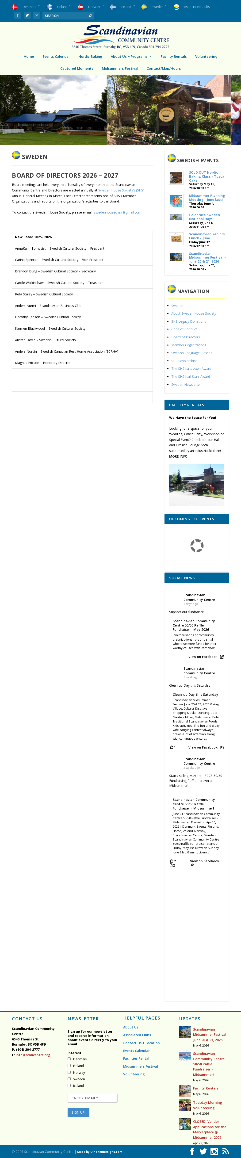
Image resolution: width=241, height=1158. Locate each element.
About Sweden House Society (193, 313)
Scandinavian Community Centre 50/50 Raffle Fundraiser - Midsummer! (194, 804)
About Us (130, 1027)
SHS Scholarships (184, 361)
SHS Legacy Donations (188, 321)
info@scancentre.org (32, 1055)
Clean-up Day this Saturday (195, 694)
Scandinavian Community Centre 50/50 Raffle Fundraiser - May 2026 (194, 625)
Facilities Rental (136, 1058)
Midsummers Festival (120, 68)
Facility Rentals (174, 56)
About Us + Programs (129, 56)
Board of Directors (185, 337)
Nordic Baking (90, 56)
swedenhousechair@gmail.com (117, 212)
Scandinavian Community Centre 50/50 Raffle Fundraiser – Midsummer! (209, 1064)
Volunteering (206, 56)
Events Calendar (56, 56)
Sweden (177, 305)
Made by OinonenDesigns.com (99, 1152)
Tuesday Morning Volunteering (207, 1105)
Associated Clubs (137, 1035)
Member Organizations (188, 345)
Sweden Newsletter (186, 384)
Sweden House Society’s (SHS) (121, 190)
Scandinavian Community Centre (199, 597)
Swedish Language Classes (191, 353)
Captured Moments (76, 68)
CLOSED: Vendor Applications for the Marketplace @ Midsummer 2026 (209, 1129)
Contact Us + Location (141, 1043)
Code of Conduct (184, 329)
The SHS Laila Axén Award (191, 368)
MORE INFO (178, 456)
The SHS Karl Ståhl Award (190, 376)
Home (29, 56)
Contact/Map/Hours (164, 68)
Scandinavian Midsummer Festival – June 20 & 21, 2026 (211, 1034)
